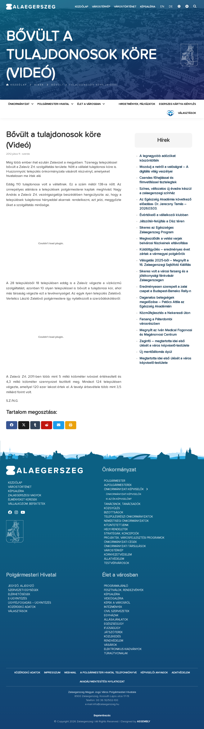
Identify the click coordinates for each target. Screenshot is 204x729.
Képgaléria (147, 6)
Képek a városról (117, 602)
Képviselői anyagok (154, 672)
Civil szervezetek (116, 611)
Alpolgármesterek (118, 485)
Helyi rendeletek (116, 529)
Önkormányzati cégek (120, 542)
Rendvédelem (113, 640)
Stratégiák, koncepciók (121, 533)
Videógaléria (113, 598)
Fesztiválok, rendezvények (124, 590)
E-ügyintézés (17, 598)
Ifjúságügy (112, 628)
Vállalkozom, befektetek (26, 503)
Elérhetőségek (19, 594)
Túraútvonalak (116, 653)
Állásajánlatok (116, 619)
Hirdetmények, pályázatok (137, 104)
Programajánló (116, 585)
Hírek (39, 85)
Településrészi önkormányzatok (128, 516)
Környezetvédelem (118, 554)
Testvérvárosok (116, 563)
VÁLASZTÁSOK (187, 113)
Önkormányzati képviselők (124, 489)
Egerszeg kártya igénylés (177, 104)
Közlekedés (112, 636)
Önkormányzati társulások (125, 546)
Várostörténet (125, 6)
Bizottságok (113, 512)
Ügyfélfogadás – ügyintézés (29, 602)
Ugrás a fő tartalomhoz (188, 2)
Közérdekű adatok (22, 607)
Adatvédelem (181, 672)
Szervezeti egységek (23, 590)
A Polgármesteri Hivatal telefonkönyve (108, 672)
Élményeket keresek (22, 499)
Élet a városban (89, 104)
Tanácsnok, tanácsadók (122, 504)
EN (162, 6)
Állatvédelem (114, 558)
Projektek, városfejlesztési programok (134, 537)
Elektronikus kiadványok (123, 649)
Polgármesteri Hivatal (53, 104)
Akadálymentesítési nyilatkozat (102, 681)
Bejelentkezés (102, 715)
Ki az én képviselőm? (119, 499)
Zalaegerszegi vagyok (24, 495)
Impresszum (52, 672)
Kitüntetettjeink (116, 525)
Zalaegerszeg (30, 7)
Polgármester (114, 480)
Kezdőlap (81, 6)
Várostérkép (101, 6)
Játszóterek (113, 632)
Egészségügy (114, 623)
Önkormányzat (18, 104)
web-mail (70, 672)
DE (171, 6)
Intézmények (113, 607)
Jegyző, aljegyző (21, 585)
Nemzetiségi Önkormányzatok (126, 520)
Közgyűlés (112, 508)
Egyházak (111, 615)
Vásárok (110, 645)
